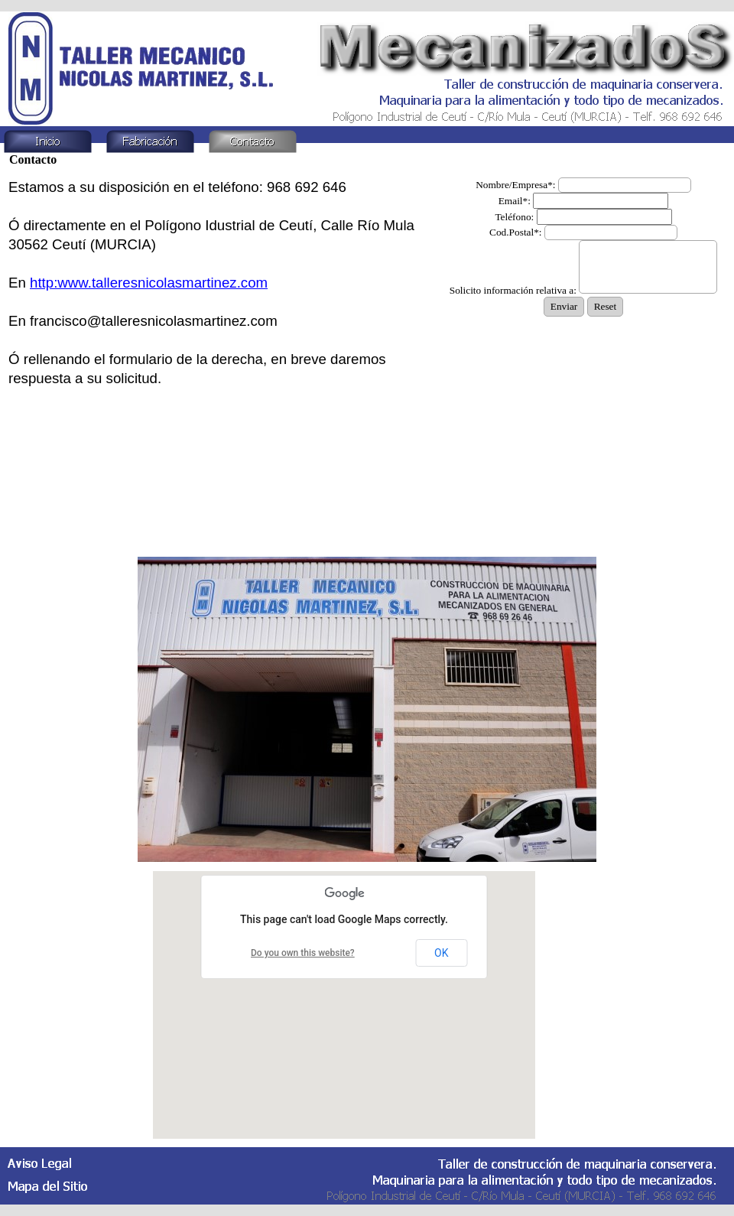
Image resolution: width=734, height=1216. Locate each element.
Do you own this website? (303, 953)
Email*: (515, 200)
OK (441, 953)
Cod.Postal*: (515, 232)
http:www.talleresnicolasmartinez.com (149, 283)
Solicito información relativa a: (513, 290)
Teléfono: (514, 217)
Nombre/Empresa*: (515, 184)
